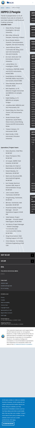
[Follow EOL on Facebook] (1, 274)
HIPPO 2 (8, 7)
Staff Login (3, 315)
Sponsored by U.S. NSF (6, 310)
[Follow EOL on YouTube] (2, 274)
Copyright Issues (5, 307)
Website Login (4, 283)
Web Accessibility (5, 302)
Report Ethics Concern (6, 313)
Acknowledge (8, 424)
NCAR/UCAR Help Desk (6, 286)
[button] (32, 255)
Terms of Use (4, 305)
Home (2, 7)
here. (14, 420)
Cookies (3, 300)
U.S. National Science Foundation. (23, 344)
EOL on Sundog (4, 288)
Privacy (3, 297)
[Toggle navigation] (33, 2)
